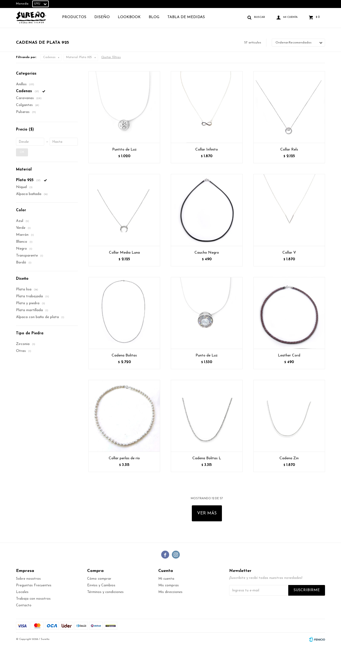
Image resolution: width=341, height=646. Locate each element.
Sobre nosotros (28, 578)
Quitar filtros (111, 57)
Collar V (289, 253)
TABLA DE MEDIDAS (186, 17)
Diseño (102, 17)
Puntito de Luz (124, 150)
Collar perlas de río (124, 458)
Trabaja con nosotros (33, 598)
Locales (22, 592)
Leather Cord (289, 355)
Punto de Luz (207, 355)
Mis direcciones (170, 592)
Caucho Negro (206, 253)
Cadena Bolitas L (206, 458)
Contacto (23, 605)
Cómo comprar (99, 578)
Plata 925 (79, 57)
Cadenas (49, 57)
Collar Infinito (206, 150)
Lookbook (129, 17)
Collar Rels (289, 150)
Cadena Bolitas (124, 355)
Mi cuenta (166, 578)
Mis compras (168, 585)
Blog (154, 17)
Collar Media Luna (124, 253)
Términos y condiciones (105, 592)
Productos (74, 17)
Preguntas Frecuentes (33, 585)
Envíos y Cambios (101, 585)
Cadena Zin (289, 458)
